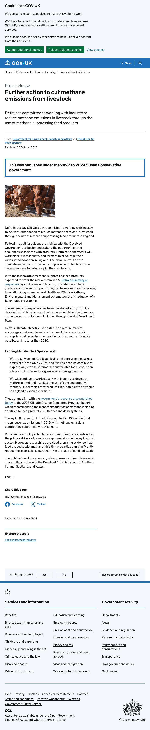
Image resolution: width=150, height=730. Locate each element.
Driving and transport (19, 671)
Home (8, 72)
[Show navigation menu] (126, 63)
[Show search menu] (140, 63)
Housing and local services (71, 637)
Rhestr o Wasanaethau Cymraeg (58, 699)
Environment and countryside (73, 630)
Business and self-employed (24, 634)
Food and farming (45, 72)
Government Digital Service (23, 704)
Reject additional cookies (65, 50)
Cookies (33, 694)
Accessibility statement (58, 694)
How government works (118, 664)
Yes (48, 574)
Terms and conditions (19, 699)
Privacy (20, 694)
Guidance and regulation (118, 630)
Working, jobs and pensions (71, 671)
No (68, 574)
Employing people (65, 622)
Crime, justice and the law (22, 656)
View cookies (95, 49)
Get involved (110, 671)
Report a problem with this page (120, 574)
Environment (23, 72)
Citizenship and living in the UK (25, 649)
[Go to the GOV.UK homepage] (18, 63)
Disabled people (16, 664)
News (106, 622)
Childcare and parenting (21, 641)
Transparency (111, 656)
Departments (111, 615)
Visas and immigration (68, 664)
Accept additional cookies (24, 50)
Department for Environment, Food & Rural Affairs (42, 139)
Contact (82, 694)
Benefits (10, 615)
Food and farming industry (75, 72)
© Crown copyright (132, 720)
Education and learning (68, 615)
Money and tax (63, 645)
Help (8, 694)
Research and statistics (118, 637)
